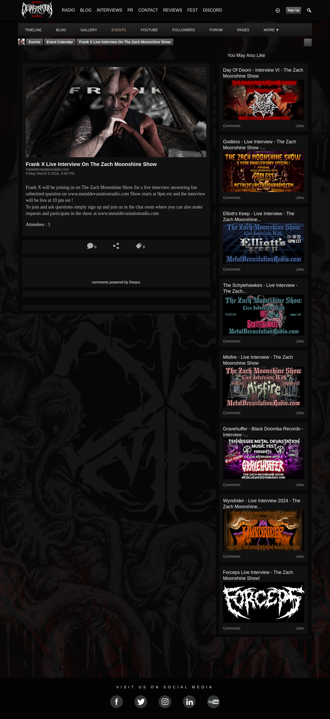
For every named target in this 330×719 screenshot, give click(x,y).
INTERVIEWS (109, 10)
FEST (192, 10)
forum (215, 30)
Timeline (33, 30)
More (271, 30)
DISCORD (212, 10)
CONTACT (148, 10)
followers (183, 30)
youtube (149, 30)
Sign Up (293, 10)
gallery (88, 30)
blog (61, 30)
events (119, 30)
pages (243, 30)
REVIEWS (172, 10)
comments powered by (116, 282)
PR (130, 10)
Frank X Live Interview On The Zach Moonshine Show (125, 42)
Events (34, 42)
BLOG (86, 10)
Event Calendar (60, 42)
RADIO (68, 10)
